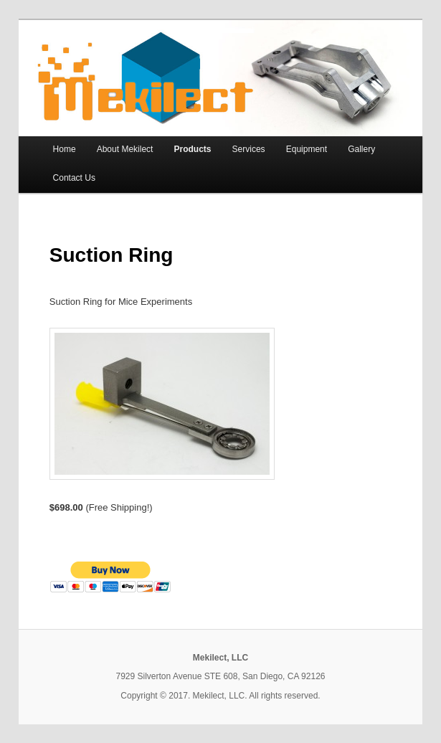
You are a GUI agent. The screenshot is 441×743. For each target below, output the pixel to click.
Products (192, 149)
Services (248, 149)
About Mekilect (125, 149)
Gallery (361, 149)
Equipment (306, 149)
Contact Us (74, 178)
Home (64, 149)
